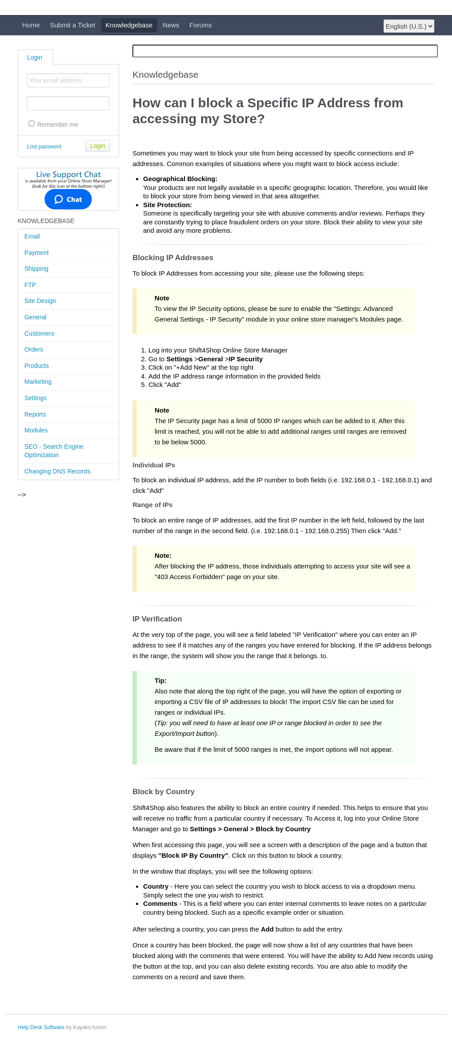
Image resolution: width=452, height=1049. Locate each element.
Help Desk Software (41, 1027)
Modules (36, 430)
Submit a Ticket (72, 25)
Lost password (44, 147)
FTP (30, 284)
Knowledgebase (129, 25)
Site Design (40, 300)
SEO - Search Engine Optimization (53, 451)
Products (36, 365)
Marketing (37, 381)
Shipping (36, 268)
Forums (200, 25)
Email (32, 236)
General (35, 317)
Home (31, 25)
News (171, 25)
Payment (36, 252)
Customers (39, 333)
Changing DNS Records (57, 471)
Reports (35, 414)
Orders (33, 349)
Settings (35, 397)
